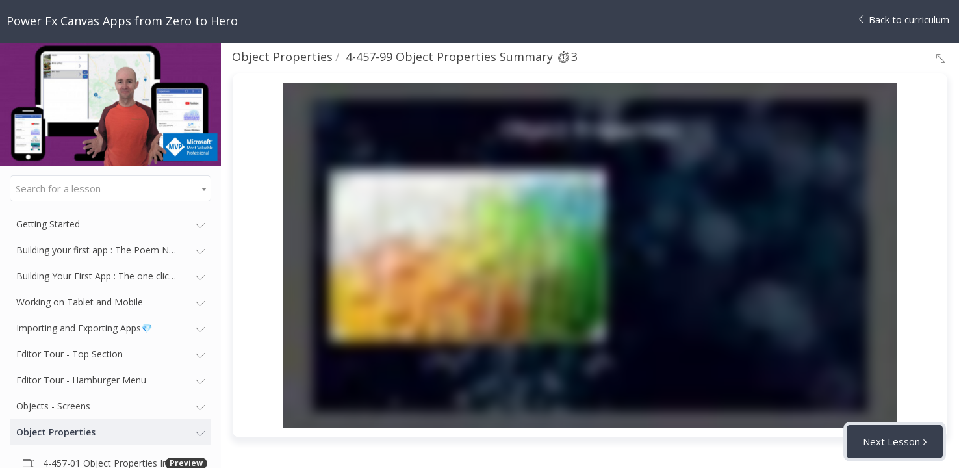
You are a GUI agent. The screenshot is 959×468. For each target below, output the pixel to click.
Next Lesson (891, 441)
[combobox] (110, 189)
